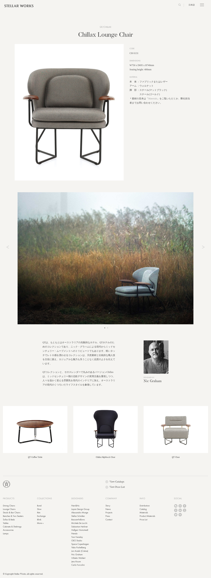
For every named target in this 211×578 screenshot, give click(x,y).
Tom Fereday (77, 537)
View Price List (115, 487)
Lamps (5, 534)
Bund (39, 506)
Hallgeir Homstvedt (79, 530)
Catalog (143, 510)
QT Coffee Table (35, 458)
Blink (39, 520)
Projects (109, 513)
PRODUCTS (9, 499)
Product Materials (147, 516)
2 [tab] (107, 328)
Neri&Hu (75, 506)
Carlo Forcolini (78, 565)
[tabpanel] (105, 259)
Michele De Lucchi (79, 524)
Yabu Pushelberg (78, 548)
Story (108, 506)
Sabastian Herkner (79, 527)
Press (108, 516)
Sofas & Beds (9, 520)
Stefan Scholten (78, 516)
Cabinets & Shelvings (12, 527)
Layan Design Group (80, 510)
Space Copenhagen (80, 545)
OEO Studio (76, 541)
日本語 (192, 5)
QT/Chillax (105, 27)
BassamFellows (78, 520)
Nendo (74, 534)
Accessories (8, 530)
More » (40, 524)
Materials (152, 99)
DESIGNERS (77, 499)
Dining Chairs (9, 506)
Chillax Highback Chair (105, 458)
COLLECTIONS (44, 499)
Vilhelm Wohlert (78, 558)
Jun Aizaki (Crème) (79, 551)
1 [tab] (104, 328)
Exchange (41, 516)
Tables (5, 524)
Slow (39, 510)
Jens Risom (76, 562)
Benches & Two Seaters (13, 516)
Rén (38, 513)
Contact (109, 520)
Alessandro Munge (79, 513)
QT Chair (176, 458)
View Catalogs (115, 482)
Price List (143, 520)
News (108, 510)
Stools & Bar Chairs (11, 513)
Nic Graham (152, 381)
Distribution (145, 506)
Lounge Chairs (9, 510)
